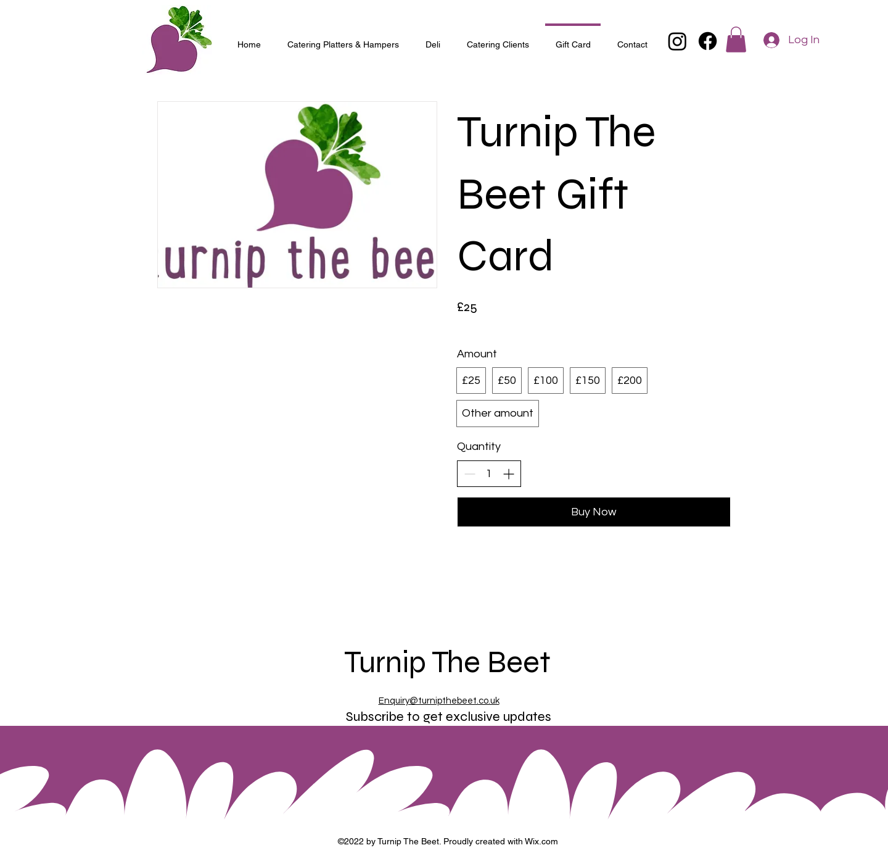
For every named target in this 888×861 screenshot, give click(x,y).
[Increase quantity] (508, 473)
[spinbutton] (489, 473)
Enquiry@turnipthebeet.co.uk (439, 700)
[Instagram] (677, 41)
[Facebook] (708, 41)
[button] (736, 39)
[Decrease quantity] (469, 473)
